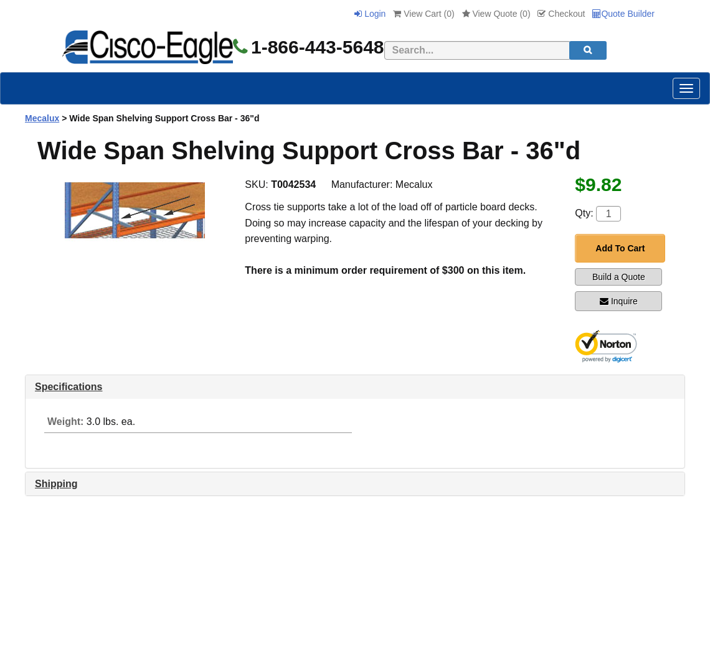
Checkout (561, 14)
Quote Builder (623, 14)
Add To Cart (620, 248)
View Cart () (423, 14)
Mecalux (42, 118)
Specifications (68, 386)
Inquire (619, 301)
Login (370, 14)
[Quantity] (608, 214)
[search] (588, 50)
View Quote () (496, 14)
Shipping (56, 483)
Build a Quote (618, 277)
